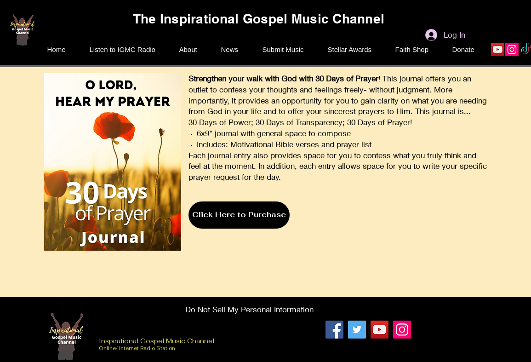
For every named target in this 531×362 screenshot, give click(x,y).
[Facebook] (334, 330)
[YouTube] (497, 49)
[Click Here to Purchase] (239, 215)
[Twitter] (357, 330)
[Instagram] (512, 49)
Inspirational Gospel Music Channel (157, 341)
